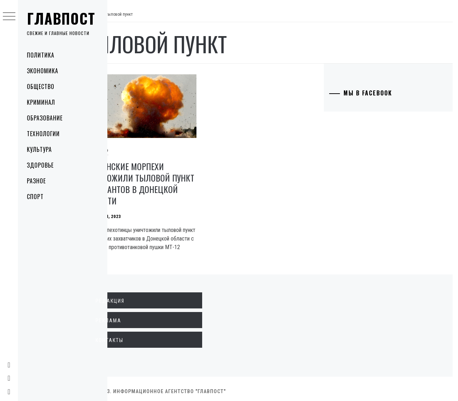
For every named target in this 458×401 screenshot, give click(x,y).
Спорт (35, 196)
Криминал (41, 102)
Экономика (42, 70)
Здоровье (40, 165)
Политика (40, 55)
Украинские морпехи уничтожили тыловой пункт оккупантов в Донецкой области (155, 178)
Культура (39, 149)
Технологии (43, 133)
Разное (36, 181)
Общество (40, 86)
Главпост (61, 18)
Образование (45, 118)
